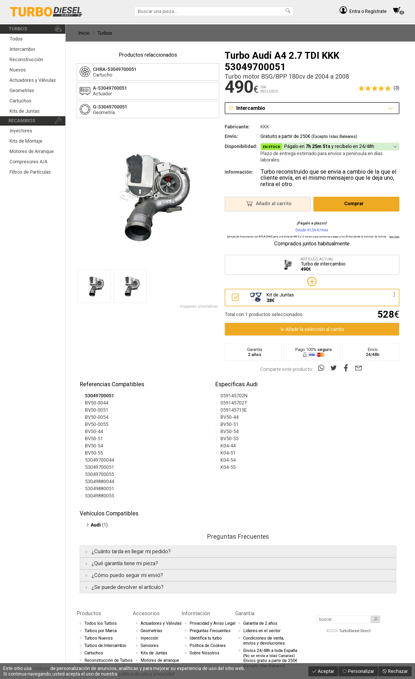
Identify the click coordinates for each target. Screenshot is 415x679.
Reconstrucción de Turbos (108, 660)
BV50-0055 (96, 424)
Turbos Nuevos (98, 638)
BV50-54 (94, 445)
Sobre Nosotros (204, 652)
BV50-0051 (96, 410)
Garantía (244, 613)
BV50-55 (94, 453)
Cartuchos (20, 101)
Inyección (149, 638)
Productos (88, 613)
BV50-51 (94, 438)
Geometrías (22, 90)
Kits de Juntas (25, 111)
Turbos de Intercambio (105, 645)
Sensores (150, 645)
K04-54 (228, 460)
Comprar (355, 203)
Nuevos (18, 70)
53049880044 (99, 481)
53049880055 (99, 495)
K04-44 (228, 445)
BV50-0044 (96, 403)
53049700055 (99, 474)
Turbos (104, 33)
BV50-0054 (96, 417)
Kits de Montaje (26, 141)
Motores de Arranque (32, 151)
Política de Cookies (208, 645)
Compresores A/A (28, 161)
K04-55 (228, 467)
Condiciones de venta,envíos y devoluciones (264, 641)
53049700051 (99, 467)
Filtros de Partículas (30, 172)
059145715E (233, 410)
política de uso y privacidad (146, 674)
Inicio (83, 33)
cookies (41, 668)
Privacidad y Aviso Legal (212, 623)
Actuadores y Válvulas (33, 80)
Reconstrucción (26, 59)
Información (196, 613)
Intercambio (22, 49)
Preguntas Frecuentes (210, 630)
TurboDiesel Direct (355, 630)
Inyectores (21, 130)
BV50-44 (94, 431)
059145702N (234, 395)
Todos (16, 39)
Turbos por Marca (100, 630)
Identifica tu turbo (206, 638)
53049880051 (99, 488)
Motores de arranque (160, 660)
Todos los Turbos (100, 623)
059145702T (233, 403)
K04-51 (228, 453)
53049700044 (99, 460)
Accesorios (146, 613)
